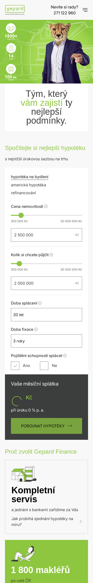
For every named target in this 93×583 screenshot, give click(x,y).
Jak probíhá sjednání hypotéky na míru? (46, 465)
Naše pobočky (26, 517)
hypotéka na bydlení (29, 113)
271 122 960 (65, 12)
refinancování (23, 129)
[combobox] (42, 251)
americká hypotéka (28, 121)
